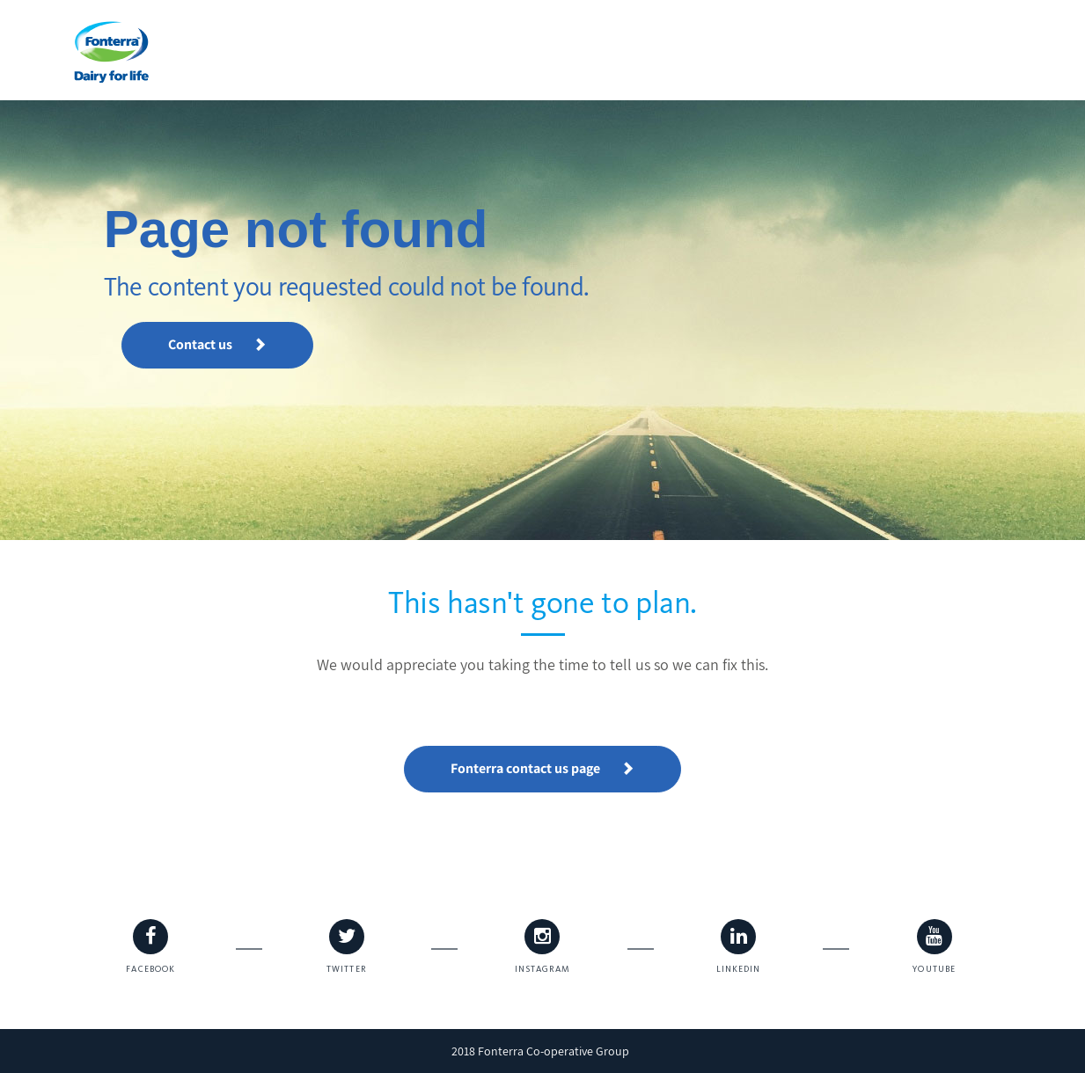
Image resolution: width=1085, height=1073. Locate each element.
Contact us (217, 344)
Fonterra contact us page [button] (542, 768)
